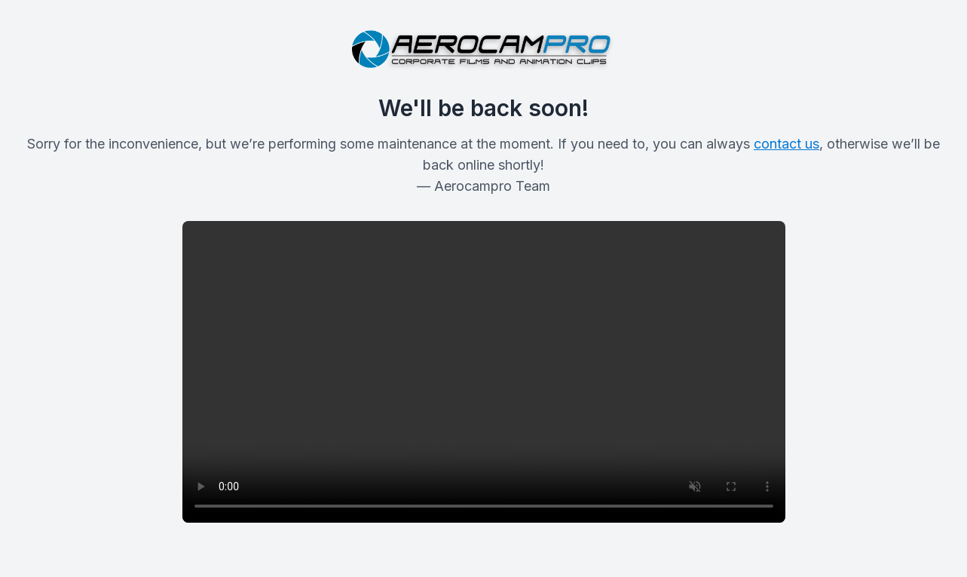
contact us (786, 144)
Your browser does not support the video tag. (483, 372)
